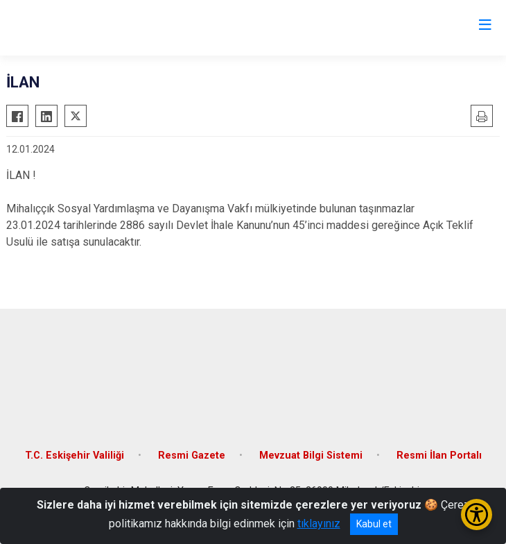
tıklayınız (318, 523)
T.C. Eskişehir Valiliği (74, 455)
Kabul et (374, 523)
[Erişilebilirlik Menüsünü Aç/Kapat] (476, 514)
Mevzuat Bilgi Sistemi (311, 455)
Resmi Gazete (191, 455)
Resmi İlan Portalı (439, 455)
